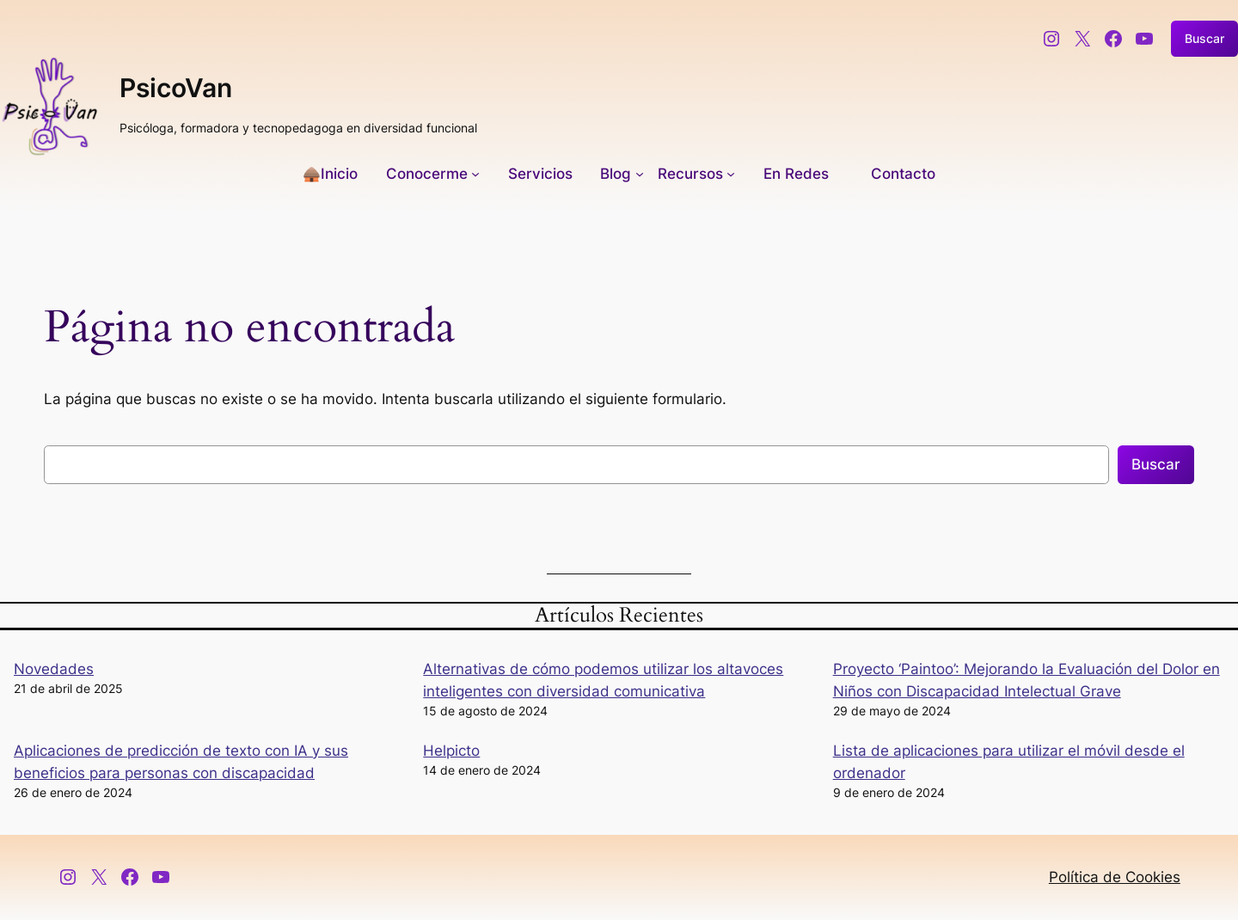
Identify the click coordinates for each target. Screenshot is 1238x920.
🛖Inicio (330, 173)
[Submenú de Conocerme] (433, 174)
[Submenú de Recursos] (696, 174)
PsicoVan (176, 87)
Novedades (54, 669)
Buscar (1155, 464)
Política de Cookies (1114, 877)
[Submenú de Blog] (621, 174)
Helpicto (451, 750)
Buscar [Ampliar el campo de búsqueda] (1204, 38)
